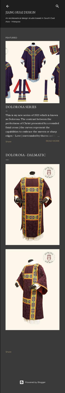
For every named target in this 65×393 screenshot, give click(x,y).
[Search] (57, 5)
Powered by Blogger (33, 382)
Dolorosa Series (21, 107)
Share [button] (8, 141)
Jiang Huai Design (20, 12)
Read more (52, 141)
